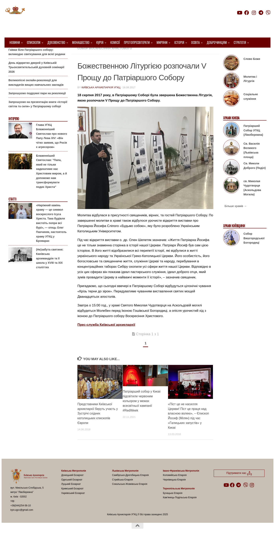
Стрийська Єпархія (122, 489)
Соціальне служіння (250, 106)
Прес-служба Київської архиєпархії (106, 335)
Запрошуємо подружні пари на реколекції (37, 103)
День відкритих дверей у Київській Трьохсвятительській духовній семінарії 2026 (36, 77)
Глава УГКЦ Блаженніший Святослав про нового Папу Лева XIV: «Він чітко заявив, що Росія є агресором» (51, 146)
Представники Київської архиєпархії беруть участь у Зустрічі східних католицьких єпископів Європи (97, 423)
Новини (14, 42)
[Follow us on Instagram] (253, 12)
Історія (179, 42)
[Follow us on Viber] (268, 12)
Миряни (162, 42)
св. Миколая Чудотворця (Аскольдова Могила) (252, 197)
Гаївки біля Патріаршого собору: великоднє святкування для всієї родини (36, 62)
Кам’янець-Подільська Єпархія (180, 507)
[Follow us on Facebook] (246, 12)
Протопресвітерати (137, 42)
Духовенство (56, 42)
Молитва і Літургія (250, 89)
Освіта (195, 42)
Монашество (80, 42)
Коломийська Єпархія (175, 485)
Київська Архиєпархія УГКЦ (101, 97)
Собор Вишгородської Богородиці (254, 248)
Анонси (13, 54)
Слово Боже (251, 69)
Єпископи (33, 42)
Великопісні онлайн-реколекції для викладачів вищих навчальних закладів (35, 92)
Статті (12, 209)
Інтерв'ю (13, 129)
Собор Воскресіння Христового (104, 58)
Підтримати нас (243, 20)
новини (174, 53)
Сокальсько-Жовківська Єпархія (129, 494)
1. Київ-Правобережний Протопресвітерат (112, 53)
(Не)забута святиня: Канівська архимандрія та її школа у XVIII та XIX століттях (49, 268)
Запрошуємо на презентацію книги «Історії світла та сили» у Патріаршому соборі (37, 114)
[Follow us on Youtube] (239, 12)
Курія (99, 42)
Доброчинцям (217, 42)
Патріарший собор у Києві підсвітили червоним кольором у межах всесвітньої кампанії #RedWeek (142, 411)
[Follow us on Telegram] (261, 12)
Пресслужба (193, 53)
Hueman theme (57, 542)
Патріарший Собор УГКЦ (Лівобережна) (253, 140)
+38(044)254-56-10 (20, 515)
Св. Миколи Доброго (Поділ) (254, 176)
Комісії (115, 42)
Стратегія (240, 42)
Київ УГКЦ (157, 53)
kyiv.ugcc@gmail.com (21, 520)
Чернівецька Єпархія (174, 489)
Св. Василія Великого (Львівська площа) (251, 160)
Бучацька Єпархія (172, 503)
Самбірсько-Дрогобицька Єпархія (130, 485)
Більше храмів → (236, 216)
